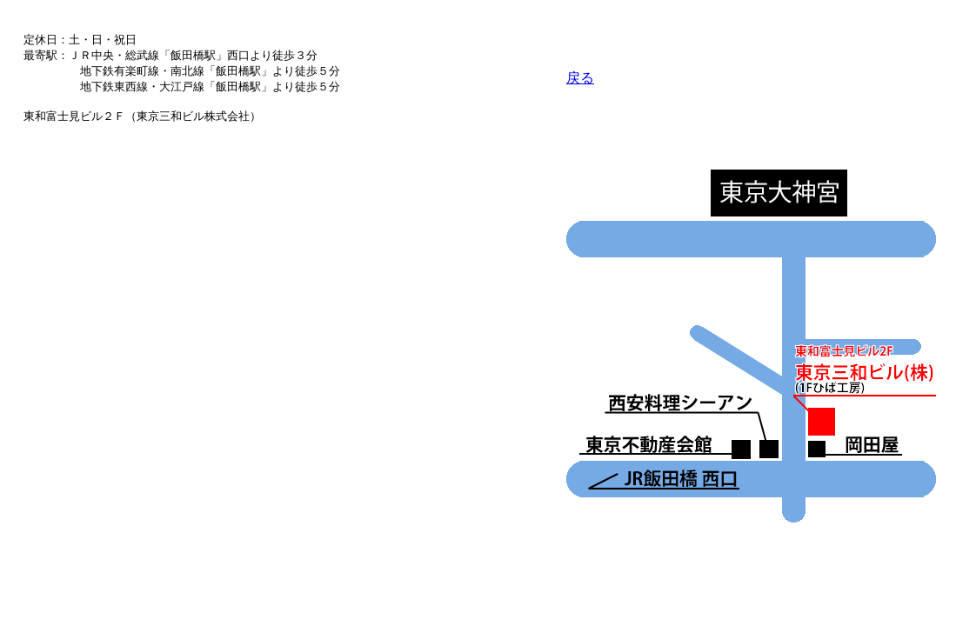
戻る (580, 77)
